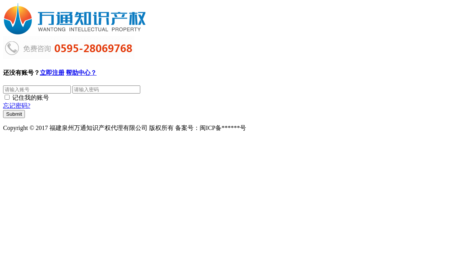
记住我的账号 (30, 97)
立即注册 (52, 72)
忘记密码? (16, 105)
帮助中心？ (81, 72)
